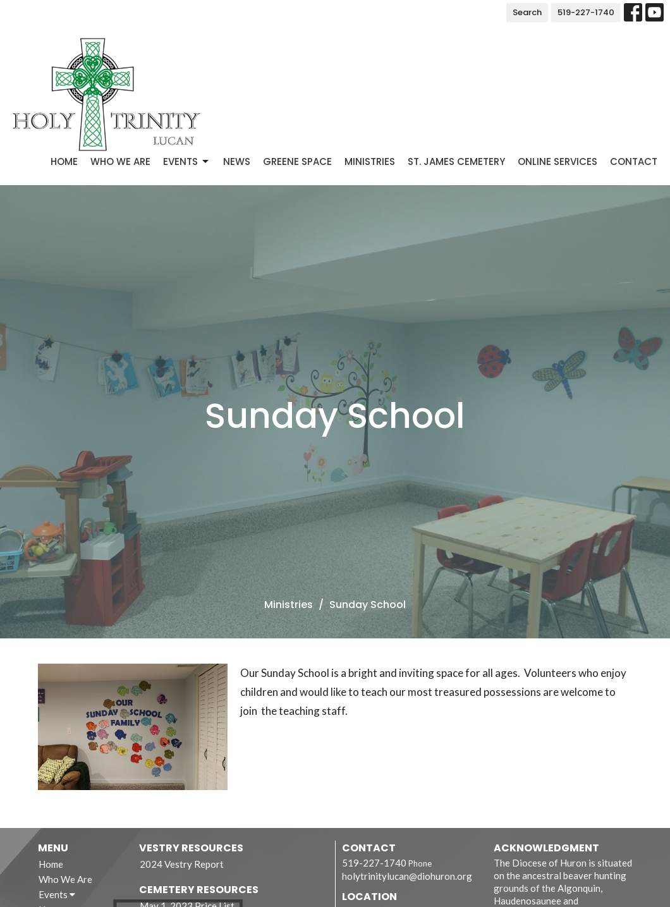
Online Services (557, 161)
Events (186, 161)
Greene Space (297, 161)
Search (527, 12)
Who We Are (120, 161)
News (236, 161)
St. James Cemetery (456, 161)
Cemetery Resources (199, 889)
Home (64, 161)
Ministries (369, 161)
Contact (633, 161)
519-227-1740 (585, 12)
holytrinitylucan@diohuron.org (407, 876)
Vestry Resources (191, 848)
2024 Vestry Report (182, 864)
